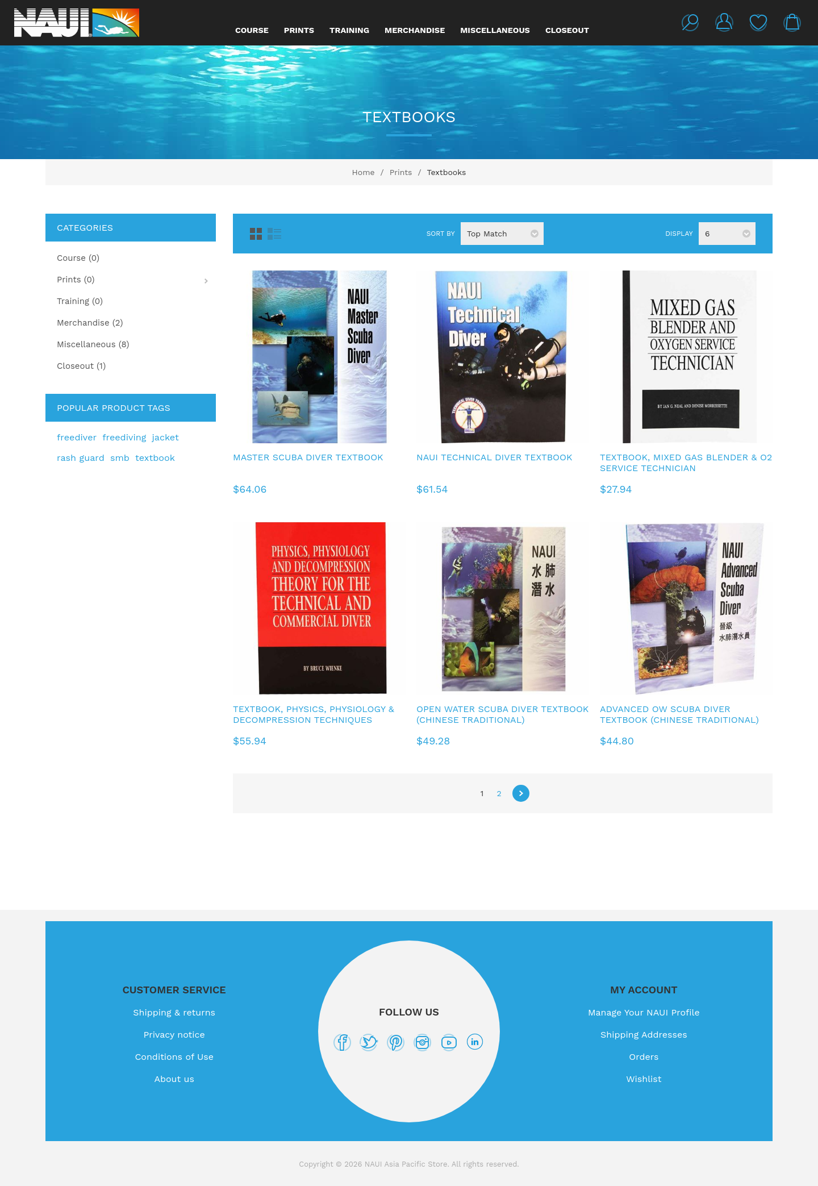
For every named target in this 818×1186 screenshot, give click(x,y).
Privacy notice (174, 1034)
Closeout (567, 30)
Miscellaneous (495, 30)
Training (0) (80, 301)
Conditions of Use (174, 1056)
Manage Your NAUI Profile (644, 1012)
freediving (124, 437)
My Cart (792, 23)
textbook (155, 457)
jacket (165, 437)
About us (174, 1078)
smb (120, 457)
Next (520, 793)
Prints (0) (76, 279)
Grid (256, 234)
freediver (77, 437)
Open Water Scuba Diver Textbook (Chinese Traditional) (502, 714)
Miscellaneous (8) (93, 344)
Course (252, 30)
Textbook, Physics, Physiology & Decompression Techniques (313, 714)
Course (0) (78, 258)
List (274, 234)
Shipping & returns (174, 1012)
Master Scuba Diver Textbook (308, 457)
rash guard (81, 457)
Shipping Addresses (643, 1034)
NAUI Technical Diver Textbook (494, 457)
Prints (299, 30)
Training (349, 30)
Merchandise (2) (90, 323)
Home (363, 172)
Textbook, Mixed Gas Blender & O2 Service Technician (686, 462)
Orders (643, 1056)
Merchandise (415, 30)
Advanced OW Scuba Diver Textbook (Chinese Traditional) (679, 714)
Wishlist (758, 23)
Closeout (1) (81, 366)
